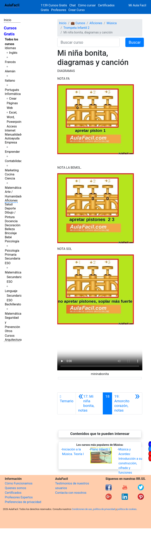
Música (112, 23)
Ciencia (10, 178)
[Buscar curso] (88, 42)
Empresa (11, 142)
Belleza (10, 229)
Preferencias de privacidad (23, 502)
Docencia (11, 221)
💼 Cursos (78, 23)
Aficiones (11, 200)
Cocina (9, 174)
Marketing (12, 170)
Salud (9, 204)
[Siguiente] (127, 403)
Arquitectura (13, 340)
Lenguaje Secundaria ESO (13, 295)
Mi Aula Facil (137, 5)
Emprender (12, 152)
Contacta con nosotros (70, 493)
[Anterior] (89, 403)
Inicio (7, 20)
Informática (13, 94)
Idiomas (10, 48)
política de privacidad (104, 509)
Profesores (58, 10)
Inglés (13, 53)
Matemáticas (14, 188)
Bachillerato (13, 304)
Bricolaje (11, 233)
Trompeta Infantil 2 (76, 28)
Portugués (12, 90)
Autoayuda (12, 138)
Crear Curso (76, 10)
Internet (10, 130)
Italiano (10, 80)
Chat (72, 5)
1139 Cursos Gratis (54, 5)
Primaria (10, 254)
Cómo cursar (87, 5)
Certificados (13, 493)
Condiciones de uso (82, 509)
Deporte (10, 208)
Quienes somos (15, 488)
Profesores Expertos (19, 497)
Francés (10, 62)
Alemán (10, 71)
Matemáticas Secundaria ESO (14, 277)
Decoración (12, 225)
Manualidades (14, 134)
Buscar (135, 42)
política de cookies (127, 509)
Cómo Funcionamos (18, 483)
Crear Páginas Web (12, 103)
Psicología (12, 241)
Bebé (8, 237)
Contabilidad (13, 161)
